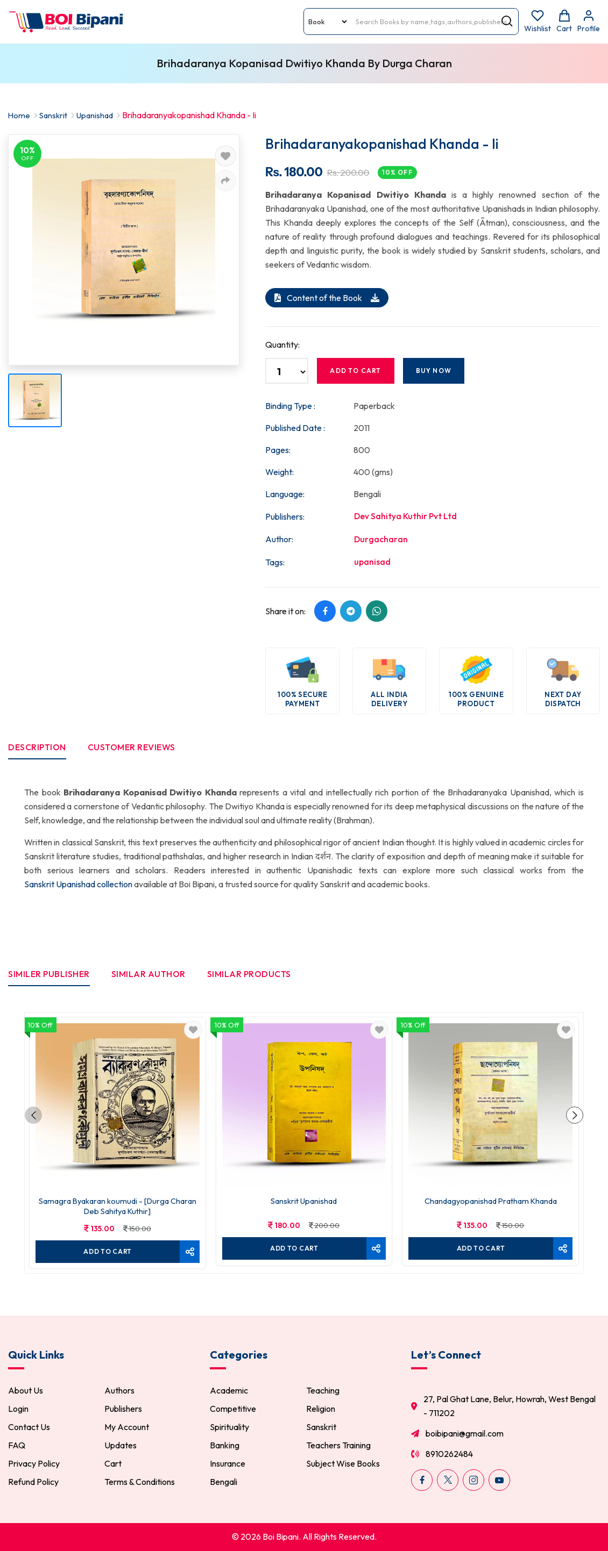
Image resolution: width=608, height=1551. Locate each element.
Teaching (323, 1391)
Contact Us (29, 1428)
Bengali (223, 1482)
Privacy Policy (34, 1464)
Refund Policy (33, 1482)
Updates (120, 1446)
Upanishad (98, 115)
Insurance (227, 1464)
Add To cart (107, 1248)
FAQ (16, 1446)
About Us (25, 1391)
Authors (119, 1391)
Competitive (233, 1409)
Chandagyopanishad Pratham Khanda (490, 1199)
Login (18, 1409)
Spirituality (229, 1428)
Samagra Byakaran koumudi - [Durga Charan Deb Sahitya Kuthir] (118, 1203)
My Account (126, 1428)
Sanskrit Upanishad (304, 1199)
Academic (229, 1391)
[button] (34, 1116)
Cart (113, 1464)
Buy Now (433, 370)
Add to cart (355, 370)
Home (19, 115)
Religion (320, 1409)
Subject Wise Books (343, 1464)
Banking (224, 1446)
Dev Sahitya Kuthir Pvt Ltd (406, 516)
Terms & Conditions (139, 1482)
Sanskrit (55, 115)
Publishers (123, 1409)
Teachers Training (338, 1446)
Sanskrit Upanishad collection (79, 885)
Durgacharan (380, 539)
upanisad (372, 562)
